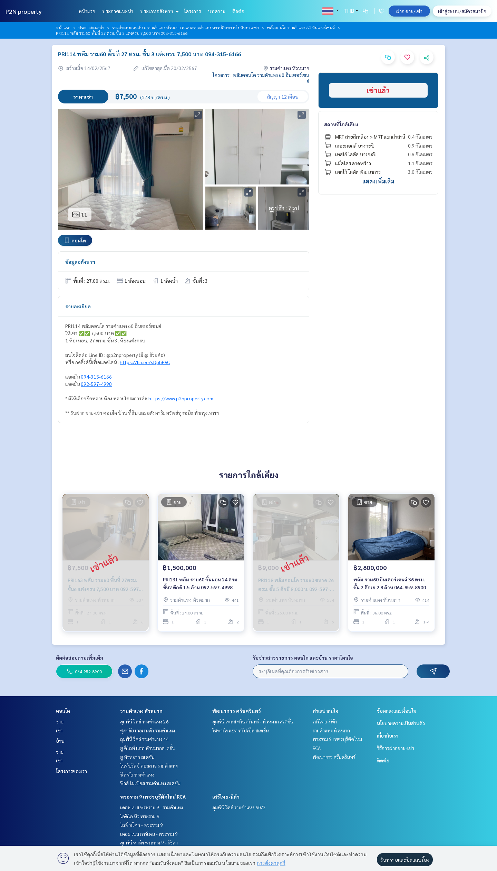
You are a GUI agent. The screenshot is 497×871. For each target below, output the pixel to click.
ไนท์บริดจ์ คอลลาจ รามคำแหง (149, 765)
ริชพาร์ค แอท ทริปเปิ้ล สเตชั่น (240, 730)
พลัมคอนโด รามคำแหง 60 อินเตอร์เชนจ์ (301, 27)
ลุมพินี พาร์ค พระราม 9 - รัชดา (149, 842)
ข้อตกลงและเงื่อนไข (396, 711)
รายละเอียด (78, 306)
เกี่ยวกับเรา (387, 735)
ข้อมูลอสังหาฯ (80, 262)
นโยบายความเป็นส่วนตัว (401, 723)
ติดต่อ (238, 11)
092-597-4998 (96, 384)
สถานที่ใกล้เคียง (341, 124)
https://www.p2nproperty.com (180, 398)
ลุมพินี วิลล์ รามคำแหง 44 (144, 739)
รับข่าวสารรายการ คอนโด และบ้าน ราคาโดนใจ (303, 657)
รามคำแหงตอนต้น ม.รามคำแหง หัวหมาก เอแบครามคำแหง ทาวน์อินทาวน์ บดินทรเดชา (185, 27)
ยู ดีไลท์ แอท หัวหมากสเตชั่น (147, 748)
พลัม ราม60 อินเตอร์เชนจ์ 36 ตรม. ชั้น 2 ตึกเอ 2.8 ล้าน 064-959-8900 (389, 583)
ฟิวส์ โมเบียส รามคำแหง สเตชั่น (150, 783)
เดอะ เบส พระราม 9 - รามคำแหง (151, 807)
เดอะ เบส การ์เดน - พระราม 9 (149, 834)
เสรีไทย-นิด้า (226, 796)
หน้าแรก (86, 11)
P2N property (24, 11)
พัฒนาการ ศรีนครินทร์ (236, 711)
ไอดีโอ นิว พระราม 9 (139, 816)
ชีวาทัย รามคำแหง (137, 774)
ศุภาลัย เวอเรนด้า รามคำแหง (147, 730)
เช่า (59, 730)
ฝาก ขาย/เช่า (409, 11)
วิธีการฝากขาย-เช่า (395, 748)
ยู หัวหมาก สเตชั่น (137, 757)
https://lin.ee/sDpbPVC (145, 362)
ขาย (60, 721)
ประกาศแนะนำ (117, 11)
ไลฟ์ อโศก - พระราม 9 (141, 825)
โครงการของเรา (71, 771)
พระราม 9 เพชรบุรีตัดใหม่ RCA (153, 796)
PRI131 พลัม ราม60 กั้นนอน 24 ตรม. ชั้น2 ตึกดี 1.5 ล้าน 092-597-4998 (200, 583)
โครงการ (192, 11)
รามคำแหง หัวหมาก (141, 711)
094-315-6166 (96, 376)
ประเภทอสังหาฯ (158, 11)
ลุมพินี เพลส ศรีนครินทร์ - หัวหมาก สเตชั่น (252, 721)
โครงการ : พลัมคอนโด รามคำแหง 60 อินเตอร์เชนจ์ (261, 78)
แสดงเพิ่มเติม (378, 181)
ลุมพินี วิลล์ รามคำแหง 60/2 (239, 807)
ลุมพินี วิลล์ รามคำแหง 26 (144, 721)
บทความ (216, 11)
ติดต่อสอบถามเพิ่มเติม (79, 657)
